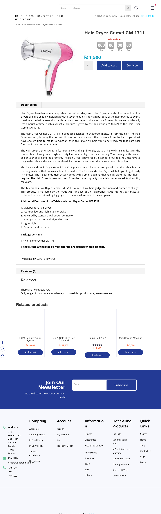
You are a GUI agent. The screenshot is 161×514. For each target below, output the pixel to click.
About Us (34, 428)
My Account (23, 19)
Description (29, 104)
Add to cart (109, 65)
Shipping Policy (37, 434)
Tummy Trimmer (121, 464)
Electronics (90, 439)
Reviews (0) (28, 271)
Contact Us (145, 451)
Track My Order (65, 445)
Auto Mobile (91, 452)
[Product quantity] (88, 65)
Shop (60, 16)
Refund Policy (36, 440)
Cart (59, 440)
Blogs (30, 16)
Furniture (89, 458)
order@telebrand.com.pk (21, 462)
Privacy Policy (36, 445)
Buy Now (132, 65)
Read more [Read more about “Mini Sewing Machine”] (130, 352)
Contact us (45, 16)
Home (18, 16)
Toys (87, 469)
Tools (87, 463)
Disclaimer (34, 461)
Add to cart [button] (30, 352)
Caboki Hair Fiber (121, 458)
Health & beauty (94, 445)
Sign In (60, 428)
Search (143, 433)
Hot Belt (117, 433)
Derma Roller (119, 475)
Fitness (88, 433)
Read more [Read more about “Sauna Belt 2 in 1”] (97, 355)
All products (29, 25)
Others (88, 475)
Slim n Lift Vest (120, 470)
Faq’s (142, 456)
